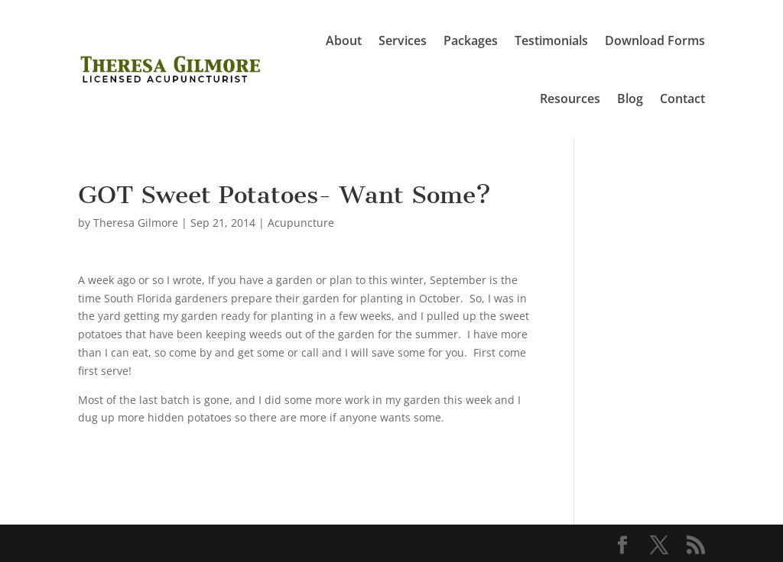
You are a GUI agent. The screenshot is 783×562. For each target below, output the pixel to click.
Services (403, 40)
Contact (682, 98)
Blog (630, 98)
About (344, 40)
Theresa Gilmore (135, 222)
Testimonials (551, 40)
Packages (470, 40)
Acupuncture (301, 222)
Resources (570, 98)
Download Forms (655, 40)
